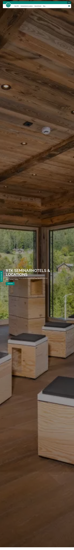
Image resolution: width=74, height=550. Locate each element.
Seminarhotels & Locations (27, 6)
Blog (44, 6)
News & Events (38, 6)
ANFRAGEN (10, 283)
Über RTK (16, 6)
